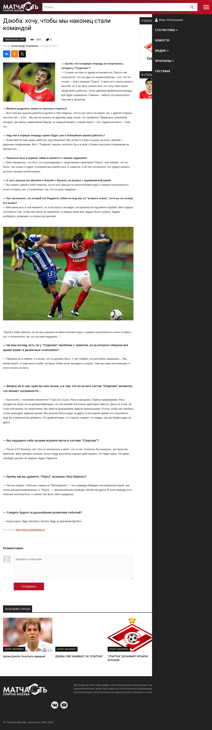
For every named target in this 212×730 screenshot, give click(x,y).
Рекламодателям (198, 722)
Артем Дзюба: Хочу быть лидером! (24, 656)
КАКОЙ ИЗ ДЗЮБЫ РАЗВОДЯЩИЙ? (181, 656)
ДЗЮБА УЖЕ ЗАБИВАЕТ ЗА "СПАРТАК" (79, 656)
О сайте (160, 722)
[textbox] (120, 7)
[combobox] (119, 7)
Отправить (29, 586)
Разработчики (176, 722)
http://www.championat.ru (30, 529)
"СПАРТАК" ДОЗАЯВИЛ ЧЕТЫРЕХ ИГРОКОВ (128, 658)
